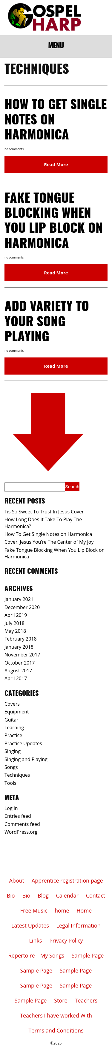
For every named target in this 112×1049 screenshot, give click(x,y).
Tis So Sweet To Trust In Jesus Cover (44, 511)
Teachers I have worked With (56, 1015)
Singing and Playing (25, 759)
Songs (11, 767)
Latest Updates (30, 925)
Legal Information (78, 925)
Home (84, 910)
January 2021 (18, 599)
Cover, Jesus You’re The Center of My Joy (48, 542)
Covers (12, 704)
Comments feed (22, 824)
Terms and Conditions (55, 1030)
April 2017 (15, 678)
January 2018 (18, 647)
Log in (11, 808)
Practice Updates (23, 743)
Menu (56, 46)
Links (35, 940)
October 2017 (19, 662)
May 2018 (15, 631)
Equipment (16, 711)
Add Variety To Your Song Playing (46, 322)
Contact (95, 895)
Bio (11, 895)
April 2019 (15, 615)
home (62, 910)
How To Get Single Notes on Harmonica (48, 534)
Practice (13, 735)
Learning (14, 727)
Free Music (33, 910)
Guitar (11, 719)
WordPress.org (20, 832)
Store (60, 1000)
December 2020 (22, 607)
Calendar (67, 895)
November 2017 (22, 654)
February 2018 (20, 638)
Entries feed (17, 816)
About (16, 880)
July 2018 (14, 623)
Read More (56, 164)
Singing (12, 751)
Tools (10, 783)
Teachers (86, 1000)
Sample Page (88, 955)
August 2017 (18, 670)
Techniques (17, 775)
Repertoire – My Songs (36, 955)
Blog (43, 895)
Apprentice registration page (67, 880)
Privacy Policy (66, 940)
